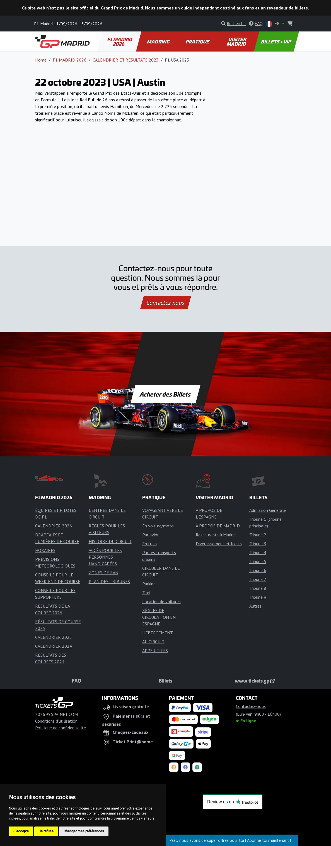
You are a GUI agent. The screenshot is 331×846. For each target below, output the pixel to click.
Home (41, 60)
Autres (255, 606)
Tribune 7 (257, 579)
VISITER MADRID (237, 41)
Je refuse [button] (46, 831)
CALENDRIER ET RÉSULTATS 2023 (126, 60)
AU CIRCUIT (153, 641)
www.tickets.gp (255, 680)
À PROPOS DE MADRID (218, 526)
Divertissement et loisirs (219, 543)
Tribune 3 (257, 543)
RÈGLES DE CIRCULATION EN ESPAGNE (159, 617)
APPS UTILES (155, 650)
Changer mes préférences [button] (84, 831)
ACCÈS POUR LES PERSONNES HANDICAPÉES (105, 556)
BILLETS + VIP (276, 41)
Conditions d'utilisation (56, 721)
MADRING (158, 41)
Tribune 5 (257, 561)
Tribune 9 (257, 597)
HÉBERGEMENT (157, 632)
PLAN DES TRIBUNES (109, 581)
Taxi (146, 592)
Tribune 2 (257, 534)
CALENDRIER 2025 (53, 637)
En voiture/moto (158, 526)
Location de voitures (161, 601)
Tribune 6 (257, 570)
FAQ (76, 680)
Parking (149, 583)
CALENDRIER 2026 (53, 526)
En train (149, 543)
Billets (165, 680)
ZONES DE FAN (103, 572)
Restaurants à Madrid (216, 534)
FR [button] (273, 24)
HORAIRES (45, 550)
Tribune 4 (257, 552)
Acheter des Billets (165, 394)
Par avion (151, 534)
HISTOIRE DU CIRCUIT (110, 541)
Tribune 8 (257, 588)
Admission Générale (267, 510)
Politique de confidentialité (60, 727)
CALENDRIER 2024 (53, 646)
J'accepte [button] (21, 831)
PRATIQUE (198, 41)
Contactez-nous (165, 302)
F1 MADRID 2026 (120, 41)
